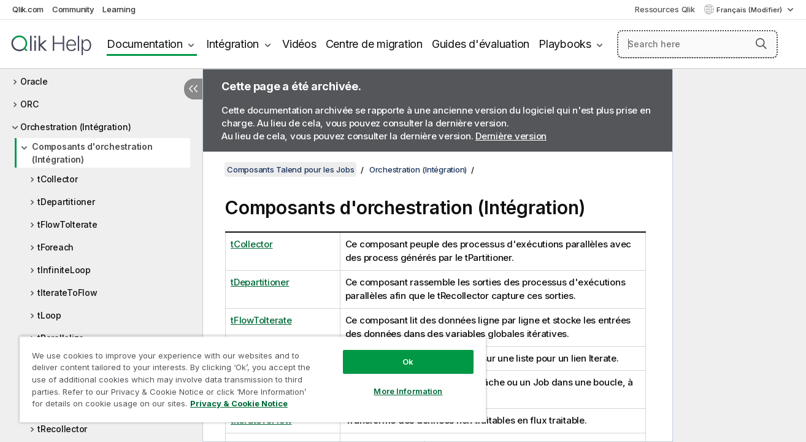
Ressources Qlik (664, 9)
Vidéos (299, 43)
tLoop (49, 315)
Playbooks (565, 43)
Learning (118, 9)
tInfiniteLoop (64, 270)
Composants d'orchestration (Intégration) (92, 153)
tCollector (57, 179)
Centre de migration (374, 43)
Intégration (232, 43)
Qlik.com (28, 9)
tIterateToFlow (67, 292)
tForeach (55, 247)
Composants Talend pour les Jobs (290, 169)
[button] (761, 43)
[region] (253, 379)
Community (73, 9)
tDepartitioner (66, 201)
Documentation (145, 43)
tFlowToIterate (67, 224)
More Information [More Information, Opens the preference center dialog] (408, 391)
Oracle (34, 81)
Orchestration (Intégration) (75, 127)
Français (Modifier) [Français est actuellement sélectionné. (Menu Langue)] (750, 10)
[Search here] (697, 44)
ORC (29, 104)
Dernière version (511, 136)
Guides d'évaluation (480, 43)
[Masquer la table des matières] (193, 89)
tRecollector (62, 429)
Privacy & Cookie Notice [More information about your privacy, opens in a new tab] (239, 403)
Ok (407, 361)
